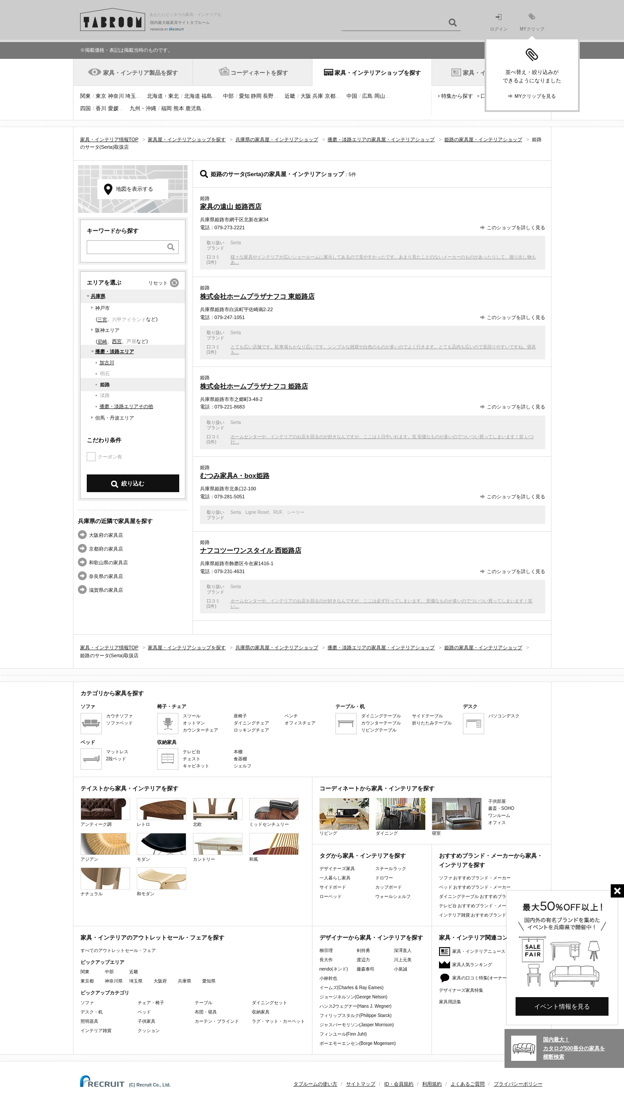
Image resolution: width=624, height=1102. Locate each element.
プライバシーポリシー (518, 1084)
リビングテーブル (379, 730)
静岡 (256, 96)
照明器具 (89, 1021)
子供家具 (146, 1021)
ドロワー (384, 877)
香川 (101, 108)
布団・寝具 (206, 1012)
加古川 (107, 362)
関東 (85, 96)
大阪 (305, 96)
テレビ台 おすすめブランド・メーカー (477, 905)
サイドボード (333, 887)
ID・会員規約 (398, 1084)
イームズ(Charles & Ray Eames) (352, 987)
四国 (85, 108)
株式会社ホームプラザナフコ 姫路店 (254, 386)
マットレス (117, 751)
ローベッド (331, 896)
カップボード (388, 887)
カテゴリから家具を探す (112, 693)
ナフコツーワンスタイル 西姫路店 (250, 550)
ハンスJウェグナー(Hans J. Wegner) (356, 1006)
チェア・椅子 (151, 1002)
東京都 (87, 981)
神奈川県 (114, 981)
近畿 (290, 96)
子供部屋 (497, 801)
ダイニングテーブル (381, 715)
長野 (268, 96)
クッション (149, 1030)
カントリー (218, 847)
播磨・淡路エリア (114, 351)
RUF (278, 512)
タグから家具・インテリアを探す (363, 855)
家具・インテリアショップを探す (378, 72)
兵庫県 (98, 296)
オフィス (497, 822)
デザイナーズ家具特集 (461, 990)
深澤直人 (403, 950)
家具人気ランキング (472, 964)
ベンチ (291, 715)
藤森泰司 (365, 969)
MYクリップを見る (535, 96)
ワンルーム (499, 815)
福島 (206, 96)
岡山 (379, 96)
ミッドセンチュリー (274, 812)
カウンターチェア (200, 730)
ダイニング (400, 817)
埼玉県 (136, 981)
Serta (236, 242)
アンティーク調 (105, 812)
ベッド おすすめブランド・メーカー (475, 887)
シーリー (295, 512)
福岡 (166, 108)
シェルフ (242, 765)
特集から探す (457, 96)
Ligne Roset (257, 512)
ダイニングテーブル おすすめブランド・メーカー (488, 896)
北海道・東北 (163, 96)
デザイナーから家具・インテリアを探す (371, 937)
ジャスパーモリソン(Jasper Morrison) (357, 1024)
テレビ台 (191, 751)
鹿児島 (193, 108)
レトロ (161, 812)
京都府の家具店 (106, 548)
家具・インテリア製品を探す (140, 72)
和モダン (161, 881)
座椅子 (240, 715)
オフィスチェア (300, 723)
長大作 (326, 959)
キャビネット (196, 765)
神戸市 (102, 308)
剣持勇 (363, 950)
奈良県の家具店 (106, 576)
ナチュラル (105, 881)
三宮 (102, 319)
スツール (191, 715)
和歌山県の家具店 (108, 562)
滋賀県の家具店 (106, 590)
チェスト (191, 758)
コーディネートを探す (259, 72)
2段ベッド (116, 758)
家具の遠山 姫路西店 (231, 206)
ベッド (144, 1012)
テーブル (203, 1002)
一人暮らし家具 (335, 877)
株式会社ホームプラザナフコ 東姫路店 (257, 296)
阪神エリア (107, 330)
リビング (344, 817)
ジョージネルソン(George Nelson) (354, 996)
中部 (228, 96)
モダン (161, 847)
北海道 (192, 96)
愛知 (244, 96)
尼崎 (102, 341)
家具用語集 (450, 1001)
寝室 (456, 817)
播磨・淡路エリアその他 (126, 406)
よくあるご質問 (468, 1084)
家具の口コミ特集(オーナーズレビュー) (491, 977)
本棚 (238, 751)
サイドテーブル (427, 715)
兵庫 (317, 96)
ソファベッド (119, 723)
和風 (274, 847)
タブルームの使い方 (315, 1084)
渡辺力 (363, 959)
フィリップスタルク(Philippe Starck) (356, 1015)
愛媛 (113, 108)
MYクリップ (532, 22)
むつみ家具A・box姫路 (235, 475)
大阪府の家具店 (106, 535)
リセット (158, 282)
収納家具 (261, 1012)
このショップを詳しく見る (516, 227)
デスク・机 (92, 1012)
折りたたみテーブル (432, 723)
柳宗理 (326, 950)
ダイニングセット (269, 1002)
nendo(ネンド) (334, 969)
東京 (101, 96)
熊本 (178, 108)
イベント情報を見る (562, 1006)
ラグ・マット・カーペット (278, 1021)
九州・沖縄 (143, 108)
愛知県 (209, 981)
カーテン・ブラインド (217, 1021)
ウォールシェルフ (393, 896)
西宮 (117, 341)
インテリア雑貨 (96, 1030)
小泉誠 (400, 969)
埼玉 (130, 96)
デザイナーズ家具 (337, 868)
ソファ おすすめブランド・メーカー (475, 877)
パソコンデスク (504, 715)
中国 (352, 96)
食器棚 (240, 758)
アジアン (105, 847)
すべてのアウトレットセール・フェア (118, 950)
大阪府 (160, 981)
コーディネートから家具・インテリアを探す (377, 788)
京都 (330, 96)
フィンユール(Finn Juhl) (343, 1034)
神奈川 (116, 96)
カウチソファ (119, 715)
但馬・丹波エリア (114, 417)
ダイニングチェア (251, 723)
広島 (367, 96)
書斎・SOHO (501, 808)
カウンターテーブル (381, 723)
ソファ (87, 1002)
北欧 (218, 812)
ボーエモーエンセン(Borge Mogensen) (358, 1043)
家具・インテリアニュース (478, 951)
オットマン (194, 723)
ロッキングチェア (251, 730)
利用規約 (432, 1084)
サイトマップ (360, 1084)
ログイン (499, 22)
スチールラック (390, 868)
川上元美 (403, 959)
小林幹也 (328, 978)
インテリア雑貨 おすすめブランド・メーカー (484, 915)
